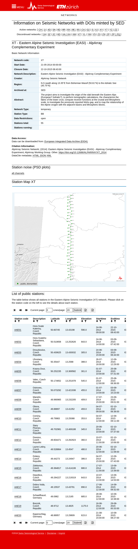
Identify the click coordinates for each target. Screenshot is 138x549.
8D (58, 29)
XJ (96, 29)
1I (45, 29)
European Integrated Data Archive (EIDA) (66, 141)
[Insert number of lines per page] (69, 310)
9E (73, 29)
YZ (111, 29)
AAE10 (17, 418)
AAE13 (17, 449)
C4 (83, 29)
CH (41, 29)
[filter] (18, 321)
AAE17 (17, 487)
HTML (36, 155)
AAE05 (17, 371)
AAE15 (17, 468)
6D (58, 34)
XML (49, 155)
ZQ (118, 34)
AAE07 (17, 390)
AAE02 (17, 341)
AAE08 (17, 399)
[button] (18, 6)
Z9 (103, 34)
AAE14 (17, 458)
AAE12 (17, 440)
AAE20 (17, 515)
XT (79, 34)
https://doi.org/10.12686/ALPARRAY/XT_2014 (82, 152)
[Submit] (77, 310)
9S (78, 29)
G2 (88, 29)
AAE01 (17, 330)
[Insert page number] (49, 310)
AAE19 (17, 506)
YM (89, 34)
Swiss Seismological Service (31, 533)
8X (68, 29)
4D (49, 29)
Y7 (106, 29)
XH (69, 34)
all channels (18, 173)
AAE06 (17, 381)
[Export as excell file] (85, 310)
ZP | (113, 34)
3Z (49, 34)
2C (53, 34)
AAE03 (17, 352)
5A (54, 29)
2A (44, 34)
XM (74, 34)
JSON (43, 155)
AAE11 (17, 429)
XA (64, 34)
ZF (108, 34)
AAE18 (17, 496)
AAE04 (17, 362)
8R (63, 29)
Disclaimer (52, 533)
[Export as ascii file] (92, 310)
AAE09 (17, 409)
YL (84, 34)
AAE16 (17, 477)
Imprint (62, 533)
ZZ (115, 29)
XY (101, 29)
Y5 (94, 34)
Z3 (99, 34)
